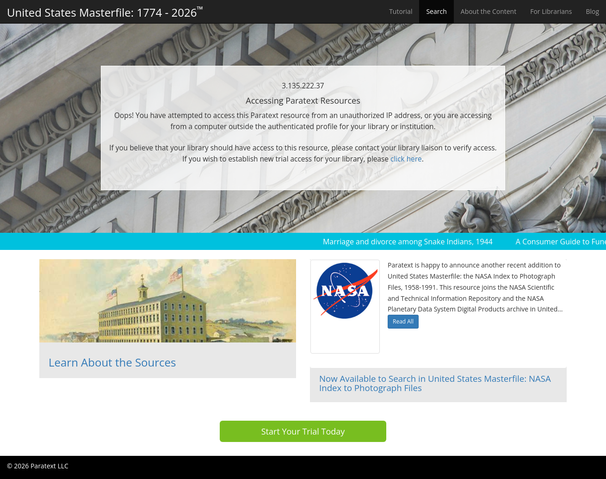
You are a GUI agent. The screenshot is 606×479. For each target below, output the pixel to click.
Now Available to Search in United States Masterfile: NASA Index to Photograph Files (435, 383)
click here (406, 159)
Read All (403, 321)
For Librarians (551, 11)
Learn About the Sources (112, 362)
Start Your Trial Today (303, 431)
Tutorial (400, 11)
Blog (592, 11)
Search (436, 11)
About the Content (488, 11)
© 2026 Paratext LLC (37, 465)
